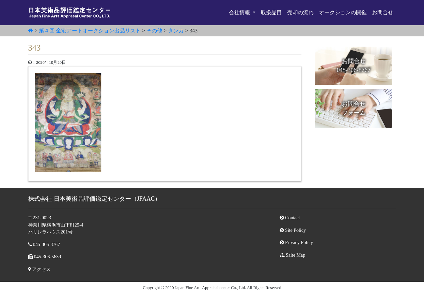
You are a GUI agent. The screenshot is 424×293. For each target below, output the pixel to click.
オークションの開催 (343, 12)
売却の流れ (300, 12)
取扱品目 (271, 12)
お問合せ (382, 12)
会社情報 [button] (240, 12)
